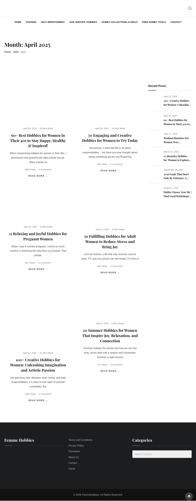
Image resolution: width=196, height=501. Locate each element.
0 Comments (45, 169)
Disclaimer (74, 451)
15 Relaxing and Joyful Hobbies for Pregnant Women (38, 236)
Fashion (31, 22)
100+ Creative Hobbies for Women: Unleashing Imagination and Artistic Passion (38, 365)
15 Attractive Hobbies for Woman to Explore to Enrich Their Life (176, 160)
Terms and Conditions (80, 440)
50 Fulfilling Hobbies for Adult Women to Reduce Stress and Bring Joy (110, 241)
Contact (176, 22)
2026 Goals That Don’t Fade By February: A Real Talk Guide (176, 178)
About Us (73, 457)
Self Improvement (53, 22)
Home (17, 22)
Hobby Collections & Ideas (119, 22)
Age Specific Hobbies (83, 22)
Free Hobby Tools (154, 22)
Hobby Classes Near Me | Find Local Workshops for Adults (177, 196)
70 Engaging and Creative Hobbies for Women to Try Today (110, 138)
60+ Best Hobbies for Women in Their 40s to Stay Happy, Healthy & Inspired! (38, 140)
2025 (16, 52)
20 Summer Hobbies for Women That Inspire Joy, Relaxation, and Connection (110, 335)
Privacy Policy (76, 445)
